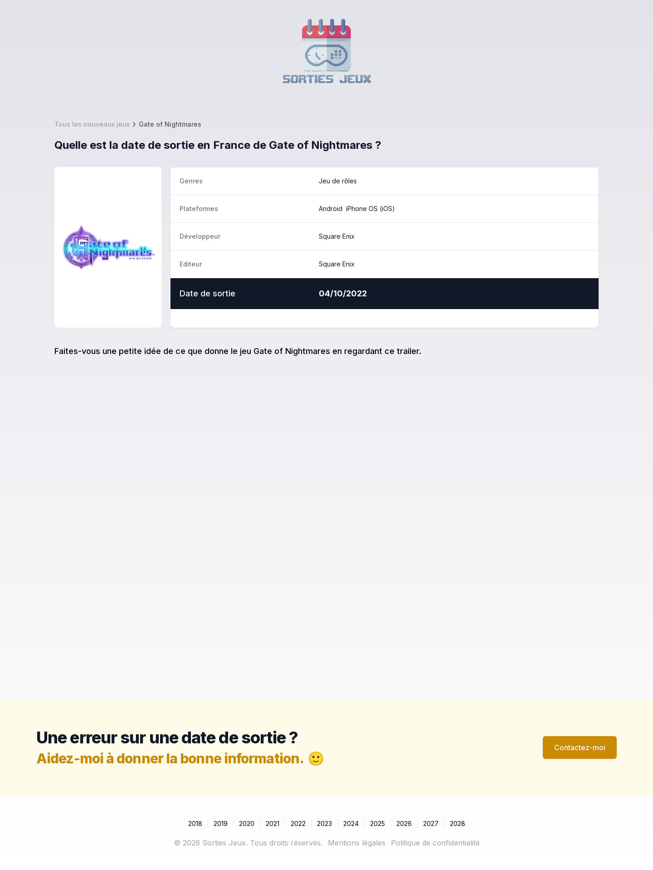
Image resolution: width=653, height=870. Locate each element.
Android (330, 208)
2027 (431, 823)
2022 (298, 823)
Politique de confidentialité (435, 842)
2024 (351, 823)
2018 (195, 823)
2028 (457, 823)
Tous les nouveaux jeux (92, 124)
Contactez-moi (579, 747)
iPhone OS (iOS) (370, 208)
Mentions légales (356, 842)
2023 (324, 823)
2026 (404, 823)
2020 (246, 823)
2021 (272, 823)
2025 (377, 823)
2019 (221, 823)
